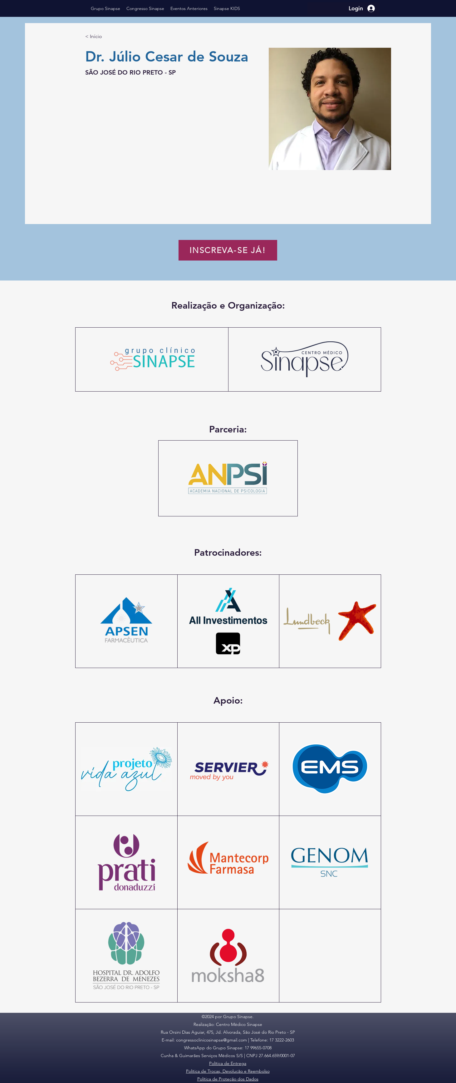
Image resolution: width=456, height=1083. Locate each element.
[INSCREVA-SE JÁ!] (228, 250)
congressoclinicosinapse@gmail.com (211, 1040)
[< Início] (97, 36)
